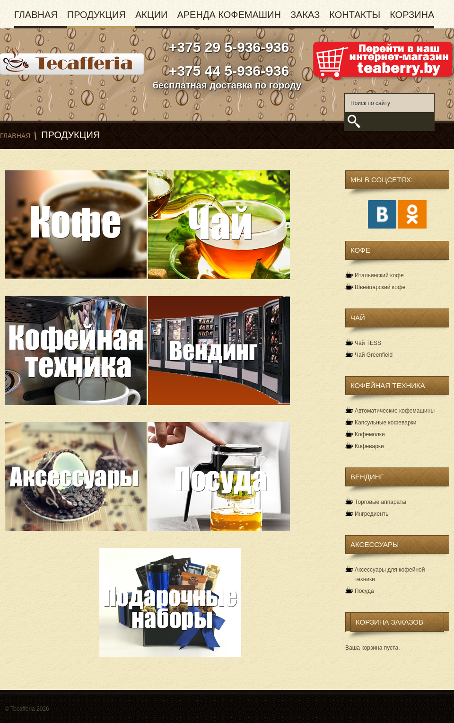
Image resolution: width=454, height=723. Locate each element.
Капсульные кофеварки (386, 422)
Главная (36, 14)
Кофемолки (370, 434)
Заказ (305, 14)
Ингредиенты (372, 514)
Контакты (354, 14)
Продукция (96, 14)
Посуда (364, 591)
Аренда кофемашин (229, 14)
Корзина (412, 14)
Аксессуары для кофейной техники (390, 574)
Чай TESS (368, 343)
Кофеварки (369, 446)
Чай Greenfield (374, 355)
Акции (151, 14)
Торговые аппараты (380, 502)
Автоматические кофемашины (395, 410)
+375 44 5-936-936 (227, 71)
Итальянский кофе (379, 275)
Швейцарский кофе (380, 287)
